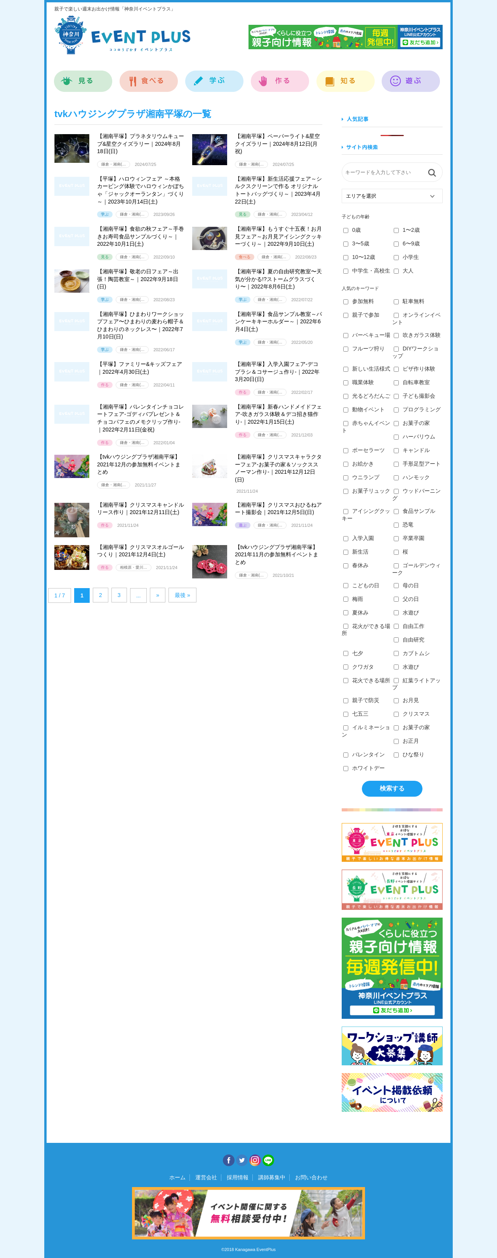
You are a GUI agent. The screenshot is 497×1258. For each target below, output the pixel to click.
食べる (149, 77)
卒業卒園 (409, 538)
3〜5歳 (356, 243)
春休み (355, 565)
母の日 (406, 585)
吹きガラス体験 (417, 335)
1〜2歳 (407, 230)
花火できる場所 (366, 680)
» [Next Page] (157, 595)
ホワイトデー (364, 768)
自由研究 (409, 640)
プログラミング (417, 409)
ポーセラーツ (364, 450)
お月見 (406, 700)
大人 (404, 270)
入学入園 (358, 538)
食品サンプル (414, 511)
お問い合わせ (311, 1177)
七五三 (355, 714)
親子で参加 (361, 315)
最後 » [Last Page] (182, 595)
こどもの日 (361, 585)
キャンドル (412, 450)
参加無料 (358, 301)
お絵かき (358, 464)
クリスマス (412, 714)
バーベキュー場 (366, 335)
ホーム (177, 1177)
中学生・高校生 (366, 270)
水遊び (406, 612)
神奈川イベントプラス (122, 35)
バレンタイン (364, 754)
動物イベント (364, 409)
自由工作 (409, 626)
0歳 (352, 230)
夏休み (355, 612)
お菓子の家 (412, 423)
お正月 (406, 741)
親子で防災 (361, 700)
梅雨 (353, 599)
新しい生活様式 (366, 369)
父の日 (406, 599)
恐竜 (404, 524)
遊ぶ (411, 77)
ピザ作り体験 (414, 369)
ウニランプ (361, 477)
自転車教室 (412, 382)
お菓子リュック (366, 491)
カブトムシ (412, 653)
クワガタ (358, 667)
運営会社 (206, 1177)
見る (83, 77)
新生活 (355, 552)
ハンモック (412, 477)
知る (345, 77)
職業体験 (358, 382)
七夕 (353, 653)
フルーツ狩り (364, 348)
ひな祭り (409, 754)
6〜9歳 (407, 243)
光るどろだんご (366, 396)
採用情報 (237, 1177)
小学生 (406, 257)
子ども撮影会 (414, 396)
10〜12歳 (359, 257)
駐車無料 (409, 301)
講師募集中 (271, 1177)
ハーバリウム (414, 436)
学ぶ (214, 77)
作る (280, 77)
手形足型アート (417, 464)
